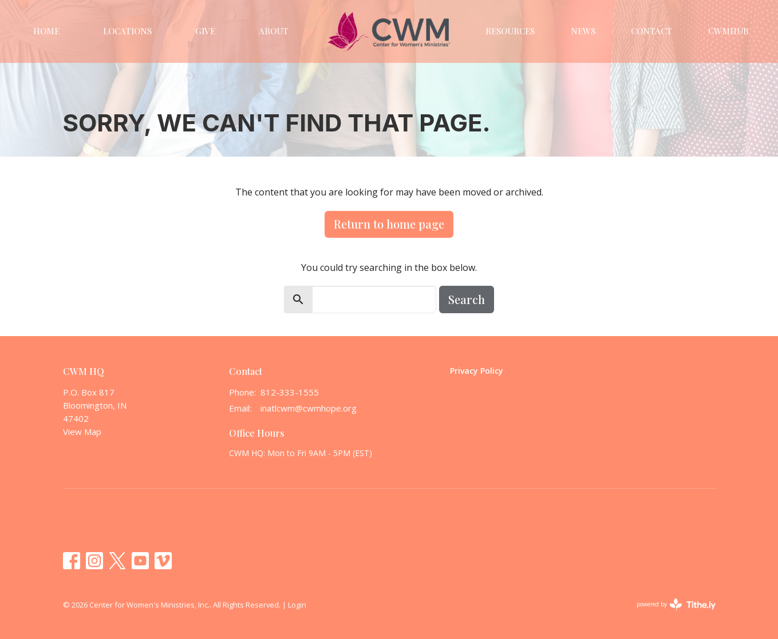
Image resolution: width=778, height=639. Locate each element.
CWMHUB (728, 31)
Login (297, 605)
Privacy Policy (476, 370)
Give (205, 31)
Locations (127, 31)
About (274, 31)
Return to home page (389, 223)
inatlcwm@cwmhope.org (308, 408)
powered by (676, 604)
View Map (82, 431)
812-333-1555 (289, 392)
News (583, 31)
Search (466, 299)
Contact (651, 31)
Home (46, 31)
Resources (510, 31)
